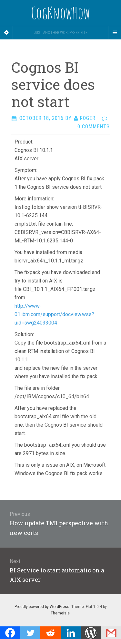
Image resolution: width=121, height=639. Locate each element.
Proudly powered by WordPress (42, 606)
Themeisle (60, 613)
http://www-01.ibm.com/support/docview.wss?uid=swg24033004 (54, 314)
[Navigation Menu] (114, 32)
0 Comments (93, 126)
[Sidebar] (6, 32)
